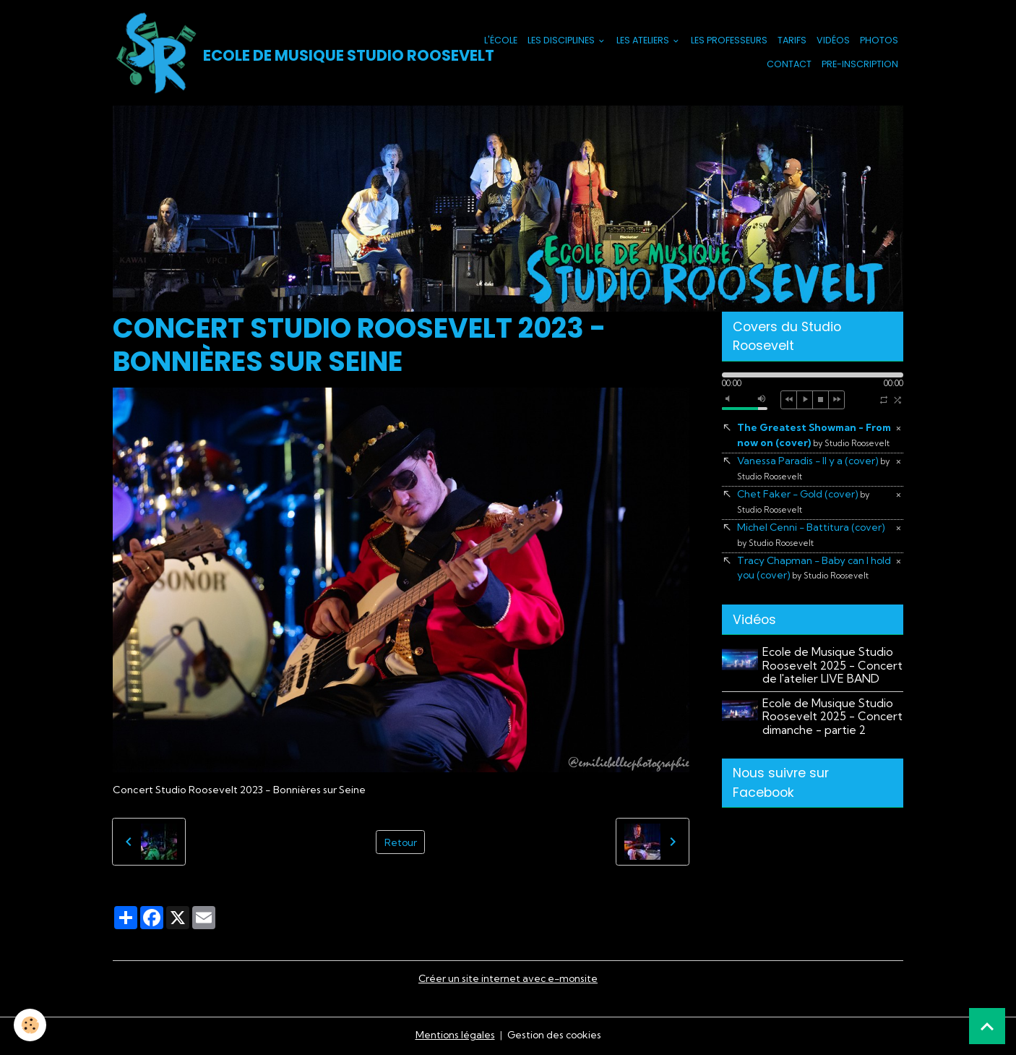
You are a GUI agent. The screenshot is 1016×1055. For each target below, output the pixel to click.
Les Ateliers (643, 41)
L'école (500, 41)
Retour (400, 842)
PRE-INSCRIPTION (860, 65)
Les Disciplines (562, 41)
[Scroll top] (987, 1026)
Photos (879, 41)
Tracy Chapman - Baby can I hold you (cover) (805, 593)
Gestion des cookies (554, 1036)
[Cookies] (30, 1025)
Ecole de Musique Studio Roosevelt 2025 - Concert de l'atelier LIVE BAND (833, 699)
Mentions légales (453, 1036)
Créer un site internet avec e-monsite (508, 979)
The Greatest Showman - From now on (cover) (808, 443)
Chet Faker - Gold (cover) (805, 518)
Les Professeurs (729, 41)
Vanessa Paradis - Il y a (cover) (815, 485)
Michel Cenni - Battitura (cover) (813, 552)
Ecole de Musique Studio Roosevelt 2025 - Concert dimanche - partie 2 (833, 750)
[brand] (270, 53)
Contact (789, 65)
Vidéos (833, 41)
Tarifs (792, 41)
